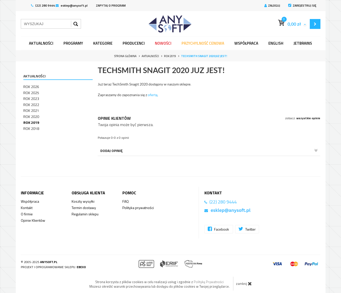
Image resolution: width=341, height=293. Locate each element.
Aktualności (41, 43)
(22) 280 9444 (43, 5)
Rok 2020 (31, 116)
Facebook (219, 229)
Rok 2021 (31, 110)
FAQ (125, 201)
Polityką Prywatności (209, 281)
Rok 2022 (31, 104)
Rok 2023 (31, 98)
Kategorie (102, 43)
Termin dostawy (84, 207)
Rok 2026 (31, 86)
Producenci (134, 43)
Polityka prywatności (138, 207)
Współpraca (246, 43)
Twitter (247, 229)
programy (73, 43)
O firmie (27, 214)
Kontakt (27, 207)
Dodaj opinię (209, 150)
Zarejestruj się (302, 5)
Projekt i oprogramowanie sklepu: (53, 267)
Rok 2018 (31, 128)
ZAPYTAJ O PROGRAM (111, 5)
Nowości (163, 43)
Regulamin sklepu (85, 214)
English (275, 43)
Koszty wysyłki (83, 201)
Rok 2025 (31, 92)
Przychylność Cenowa (203, 43)
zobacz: (302, 118)
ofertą (152, 95)
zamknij (244, 283)
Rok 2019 (31, 122)
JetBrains (303, 43)
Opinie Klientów (33, 220)
